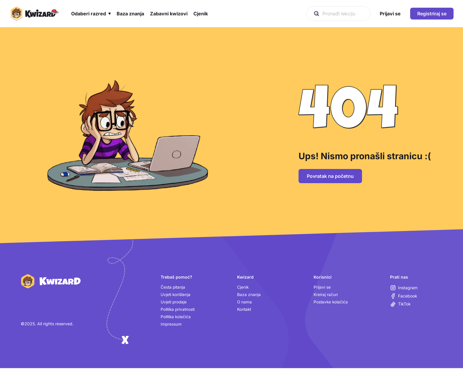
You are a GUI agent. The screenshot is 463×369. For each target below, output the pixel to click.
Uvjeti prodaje (174, 302)
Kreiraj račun (326, 294)
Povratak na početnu (330, 176)
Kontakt (244, 309)
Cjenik (243, 287)
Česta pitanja (173, 287)
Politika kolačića (176, 317)
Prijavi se (322, 287)
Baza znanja (249, 294)
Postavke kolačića (331, 302)
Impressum (171, 324)
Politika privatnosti (178, 309)
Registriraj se (431, 14)
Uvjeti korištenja (176, 294)
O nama (244, 302)
